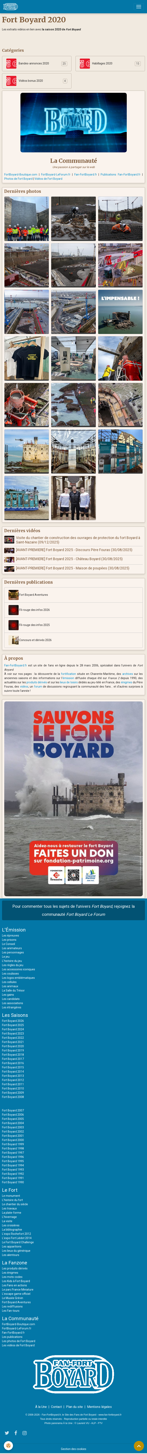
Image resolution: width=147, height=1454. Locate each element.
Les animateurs (12, 948)
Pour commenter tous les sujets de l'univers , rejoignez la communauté (73, 910)
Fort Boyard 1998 (13, 1148)
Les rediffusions (12, 1306)
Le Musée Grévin (12, 1297)
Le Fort (9, 1190)
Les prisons (9, 939)
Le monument (11, 1195)
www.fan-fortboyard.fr (109, 1414)
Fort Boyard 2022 (13, 1037)
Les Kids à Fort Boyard (16, 1281)
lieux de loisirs (69, 682)
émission (68, 677)
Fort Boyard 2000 (13, 1139)
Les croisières (10, 1225)
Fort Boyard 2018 (13, 1054)
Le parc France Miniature (17, 1289)
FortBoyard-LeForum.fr (55, 174)
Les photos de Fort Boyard (18, 1340)
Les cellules (9, 981)
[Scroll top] (139, 1446)
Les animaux (10, 986)
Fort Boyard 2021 (13, 1041)
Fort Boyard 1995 (13, 1161)
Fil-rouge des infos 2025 (29, 625)
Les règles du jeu (12, 965)
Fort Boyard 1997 (13, 1152)
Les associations (12, 1003)
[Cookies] (8, 1445)
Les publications (12, 1336)
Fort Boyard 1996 (13, 1156)
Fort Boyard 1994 (13, 1165)
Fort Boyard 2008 (13, 1096)
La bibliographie (12, 1229)
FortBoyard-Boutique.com (20, 174)
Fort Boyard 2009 (13, 1092)
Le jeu (6, 956)
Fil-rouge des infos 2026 (29, 610)
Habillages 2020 (96, 64)
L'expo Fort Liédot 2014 (17, 1237)
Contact (56, 1407)
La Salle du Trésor (13, 990)
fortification (68, 673)
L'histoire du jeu (12, 960)
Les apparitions (11, 1246)
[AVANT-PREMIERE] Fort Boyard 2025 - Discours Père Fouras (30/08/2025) (74, 550)
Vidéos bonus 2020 (24, 81)
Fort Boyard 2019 (13, 1050)
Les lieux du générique (16, 1250)
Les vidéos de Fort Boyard (18, 1345)
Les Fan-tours (10, 1310)
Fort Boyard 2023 (13, 1033)
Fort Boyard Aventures (28, 595)
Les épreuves (10, 935)
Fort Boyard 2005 (13, 1118)
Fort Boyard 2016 (13, 1063)
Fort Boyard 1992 (13, 1173)
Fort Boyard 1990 (13, 1182)
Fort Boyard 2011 (13, 1084)
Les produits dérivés (15, 1268)
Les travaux (9, 1208)
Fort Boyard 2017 (13, 1058)
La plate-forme (11, 1212)
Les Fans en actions (14, 1285)
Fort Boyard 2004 (13, 1123)
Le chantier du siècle (15, 1204)
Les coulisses (10, 973)
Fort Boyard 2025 (13, 1024)
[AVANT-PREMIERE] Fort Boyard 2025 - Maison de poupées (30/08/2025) (72, 568)
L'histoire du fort (12, 1199)
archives (127, 673)
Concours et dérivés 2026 (30, 640)
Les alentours (10, 1254)
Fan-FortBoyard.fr (85, 174)
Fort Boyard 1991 (13, 1177)
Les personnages (13, 952)
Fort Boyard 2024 (13, 1029)
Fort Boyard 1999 (13, 1144)
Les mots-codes (12, 1276)
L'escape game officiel (16, 1293)
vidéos (24, 686)
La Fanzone (14, 1262)
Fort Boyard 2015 (13, 1067)
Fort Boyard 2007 (13, 1110)
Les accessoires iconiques (18, 969)
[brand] (11, 6)
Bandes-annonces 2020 (27, 64)
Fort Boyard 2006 (13, 1114)
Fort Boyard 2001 (13, 1135)
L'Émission (14, 930)
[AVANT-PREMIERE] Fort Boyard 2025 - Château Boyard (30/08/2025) (69, 559)
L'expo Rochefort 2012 (16, 1233)
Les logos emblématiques (18, 977)
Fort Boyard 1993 (13, 1169)
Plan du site (74, 1407)
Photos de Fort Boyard (18, 178)
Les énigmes (10, 1272)
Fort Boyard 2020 (13, 1046)
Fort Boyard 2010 (13, 1088)
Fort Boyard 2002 (13, 1131)
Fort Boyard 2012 (13, 1079)
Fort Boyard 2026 (13, 1020)
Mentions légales (99, 1407)
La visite (7, 1221)
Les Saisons (15, 1015)
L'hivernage (9, 1216)
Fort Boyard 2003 (13, 1127)
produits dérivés (37, 682)
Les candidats (11, 998)
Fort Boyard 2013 (13, 1075)
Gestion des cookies (73, 1448)
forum (38, 686)
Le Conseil (8, 943)
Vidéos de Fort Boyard (48, 178)
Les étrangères (11, 1007)
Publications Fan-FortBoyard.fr (121, 174)
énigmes (126, 682)
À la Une (41, 1407)
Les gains (8, 994)
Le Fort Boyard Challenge (18, 1242)
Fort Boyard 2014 (13, 1071)
